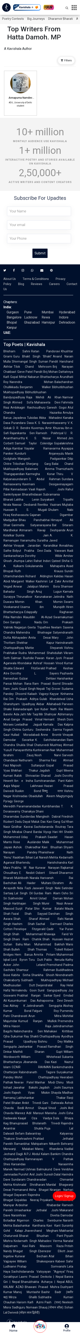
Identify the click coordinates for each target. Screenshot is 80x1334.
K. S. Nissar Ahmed (46, 438)
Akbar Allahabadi (48, 704)
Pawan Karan (44, 658)
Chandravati (19, 1016)
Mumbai (48, 312)
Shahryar (50, 714)
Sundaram (18, 1179)
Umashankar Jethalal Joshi (36, 1210)
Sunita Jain (32, 535)
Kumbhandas (51, 806)
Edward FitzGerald (29, 668)
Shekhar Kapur (35, 642)
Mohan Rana (22, 683)
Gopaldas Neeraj (26, 1200)
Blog (21, 284)
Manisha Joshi (55, 1113)
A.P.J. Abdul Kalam (36, 1154)
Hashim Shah (23, 924)
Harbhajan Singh (26, 903)
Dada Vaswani (55, 550)
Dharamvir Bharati (60, 18)
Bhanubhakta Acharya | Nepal (43, 1282)
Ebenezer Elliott (51, 1251)
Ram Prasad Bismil (46, 683)
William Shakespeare (35, 1261)
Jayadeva (19, 417)
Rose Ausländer (27, 842)
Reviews (36, 284)
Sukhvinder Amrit (23, 898)
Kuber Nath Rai (52, 709)
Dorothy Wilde (43, 556)
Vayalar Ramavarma (42, 448)
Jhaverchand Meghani (41, 1230)
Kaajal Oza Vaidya (35, 1118)
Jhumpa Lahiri (23, 561)
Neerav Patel (24, 1082)
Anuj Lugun (49, 591)
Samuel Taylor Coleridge (34, 443)
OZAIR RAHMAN (31, 1067)
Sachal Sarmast (49, 924)
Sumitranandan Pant (49, 780)
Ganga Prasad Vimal (26, 719)
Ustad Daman (51, 898)
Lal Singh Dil (23, 893)
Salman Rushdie (22, 658)
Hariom (21, 1302)
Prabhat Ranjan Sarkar (34, 995)
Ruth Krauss (39, 571)
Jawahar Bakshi (25, 1087)
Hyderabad (67, 312)
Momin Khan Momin (39, 602)
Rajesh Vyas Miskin (31, 1092)
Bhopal (12, 322)
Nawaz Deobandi (24, 504)
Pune (28, 312)
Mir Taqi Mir (35, 714)
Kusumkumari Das (22, 1000)
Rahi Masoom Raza (46, 1246)
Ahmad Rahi (51, 919)
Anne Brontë (51, 734)
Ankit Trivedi (31, 1103)
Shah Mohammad (27, 934)
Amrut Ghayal (36, 1108)
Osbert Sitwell (47, 872)
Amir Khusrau (54, 428)
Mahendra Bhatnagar (34, 632)
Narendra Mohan (31, 382)
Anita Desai (39, 637)
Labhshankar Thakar (41, 1097)
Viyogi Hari (50, 832)
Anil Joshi (35, 1174)
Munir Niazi (52, 903)
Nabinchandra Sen (28, 1031)
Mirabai (17, 832)
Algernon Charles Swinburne (39, 1220)
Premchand (54, 965)
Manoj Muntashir (26, 1292)
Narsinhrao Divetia (35, 1215)
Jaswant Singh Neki (46, 888)
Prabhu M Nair (22, 867)
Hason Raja (31, 1026)
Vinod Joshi (57, 1108)
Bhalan (16, 1103)
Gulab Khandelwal (52, 699)
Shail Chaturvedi (37, 745)
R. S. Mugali (31, 509)
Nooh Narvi (48, 755)
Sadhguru (18, 1307)
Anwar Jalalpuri (25, 586)
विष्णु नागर (52, 791)
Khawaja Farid (56, 934)
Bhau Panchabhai (34, 520)
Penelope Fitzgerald (29, 929)
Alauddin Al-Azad (37, 617)
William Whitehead (41, 1057)
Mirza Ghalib (23, 1297)
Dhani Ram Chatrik (26, 939)
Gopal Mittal (18, 377)
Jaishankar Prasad (32, 1046)
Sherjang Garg (38, 463)
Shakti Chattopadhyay (45, 1036)
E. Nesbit (27, 872)
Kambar (17, 448)
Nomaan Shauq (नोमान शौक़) (44, 1307)
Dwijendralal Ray (51, 985)
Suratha (42, 540)
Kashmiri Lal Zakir (48, 581)
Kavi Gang (53, 821)
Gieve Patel (25, 371)
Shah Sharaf (25, 919)
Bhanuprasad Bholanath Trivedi (35, 1123)
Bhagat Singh (25, 1251)
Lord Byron (19, 959)
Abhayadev (19, 637)
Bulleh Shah (23, 949)
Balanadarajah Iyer (26, 709)
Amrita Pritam (45, 954)
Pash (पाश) (53, 1302)
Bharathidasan (32, 494)
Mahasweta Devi (47, 402)
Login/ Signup (64, 1196)
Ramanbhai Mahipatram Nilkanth (37, 1143)
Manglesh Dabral (48, 816)
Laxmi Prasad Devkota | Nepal (41, 1276)
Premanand (20, 1189)
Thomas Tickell (49, 949)
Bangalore (14, 317)
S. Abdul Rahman (45, 479)
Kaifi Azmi (36, 1302)
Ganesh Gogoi (57, 407)
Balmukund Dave (48, 1169)
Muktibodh (21, 878)
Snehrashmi (24, 1138)
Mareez (20, 1113)
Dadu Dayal (22, 821)
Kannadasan (19, 489)
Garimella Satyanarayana (31, 525)
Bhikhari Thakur (24, 770)
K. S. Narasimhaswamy (51, 423)
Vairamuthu (28, 540)
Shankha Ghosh (43, 975)
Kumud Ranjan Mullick (37, 1021)
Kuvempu (37, 428)
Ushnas (31, 1169)
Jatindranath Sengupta (44, 1005)
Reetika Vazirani (49, 504)
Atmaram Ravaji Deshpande (42, 530)
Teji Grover (53, 688)
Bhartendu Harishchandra (41, 862)
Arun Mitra (44, 1016)
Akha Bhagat (39, 1189)
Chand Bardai (32, 832)
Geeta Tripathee (39, 627)
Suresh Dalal (52, 1174)
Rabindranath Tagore (37, 1072)
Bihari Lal (32, 857)
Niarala (34, 878)
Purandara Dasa (22, 423)
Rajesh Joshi (50, 489)
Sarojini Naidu (26, 622)
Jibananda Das (36, 1062)
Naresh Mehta (48, 857)
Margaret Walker (23, 581)
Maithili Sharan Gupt (38, 1051)
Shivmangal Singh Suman (30, 361)
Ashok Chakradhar (27, 847)
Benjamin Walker (35, 387)
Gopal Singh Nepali (32, 688)
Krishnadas (20, 796)
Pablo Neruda (54, 959)
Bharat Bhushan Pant (41, 1235)
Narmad (19, 1169)
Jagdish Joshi (50, 1087)
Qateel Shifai (61, 561)
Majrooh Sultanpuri (27, 765)
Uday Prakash (34, 837)
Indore (63, 317)
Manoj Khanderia (49, 1149)
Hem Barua (24, 954)
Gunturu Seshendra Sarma (42, 729)
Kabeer (60, 1261)
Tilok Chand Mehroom (33, 366)
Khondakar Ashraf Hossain (35, 663)
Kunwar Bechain (31, 1256)
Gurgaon (13, 312)
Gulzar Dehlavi (37, 678)
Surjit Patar (24, 908)
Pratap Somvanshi (41, 1266)
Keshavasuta (20, 515)
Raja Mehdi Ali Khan (43, 397)
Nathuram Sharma (34, 760)
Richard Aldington (39, 576)
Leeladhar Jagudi (28, 724)
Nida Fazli (24, 888)
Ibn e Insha (23, 780)
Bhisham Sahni (16, 351)
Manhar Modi (45, 1082)
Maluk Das (38, 821)
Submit (40, 253)
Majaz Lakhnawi (27, 786)
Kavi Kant (54, 1225)
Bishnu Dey (50, 1041)
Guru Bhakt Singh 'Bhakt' (32, 356)
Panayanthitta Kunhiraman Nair (34, 750)
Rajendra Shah (45, 1195)
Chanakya (28, 811)
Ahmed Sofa (22, 402)
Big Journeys (36, 18)
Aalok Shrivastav (27, 775)
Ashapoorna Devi (50, 1000)
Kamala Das (53, 724)
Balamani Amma (39, 469)
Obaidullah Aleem (42, 796)
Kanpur (12, 328)
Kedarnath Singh (25, 1241)
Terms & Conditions (36, 279)
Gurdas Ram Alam (47, 893)
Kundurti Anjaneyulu (39, 453)
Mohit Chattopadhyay (37, 1077)
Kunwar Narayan (47, 867)
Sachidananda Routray (50, 826)
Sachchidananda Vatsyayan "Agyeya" (38, 1271)
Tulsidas (32, 417)
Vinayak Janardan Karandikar (36, 545)
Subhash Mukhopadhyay (41, 980)
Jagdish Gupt (51, 770)
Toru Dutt (36, 959)
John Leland (28, 965)
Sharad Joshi (51, 775)
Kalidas (59, 576)
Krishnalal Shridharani (29, 1184)
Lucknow (30, 317)
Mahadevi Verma (50, 1241)
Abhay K (17, 1005)
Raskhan (19, 857)
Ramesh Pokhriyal (49, 433)
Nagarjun (20, 627)
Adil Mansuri (35, 1113)
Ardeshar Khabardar (38, 1205)
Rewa (46, 317)
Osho (64, 893)
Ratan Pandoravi (45, 351)
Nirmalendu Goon (24, 990)
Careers (54, 284)
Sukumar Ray (20, 1036)
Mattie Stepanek (44, 648)
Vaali (32, 489)
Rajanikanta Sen (22, 433)
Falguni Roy (45, 1011)
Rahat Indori (42, 561)
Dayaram (20, 1195)
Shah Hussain (52, 939)
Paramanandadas (29, 806)
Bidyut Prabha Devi (28, 550)
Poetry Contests (13, 18)
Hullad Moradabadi (25, 734)
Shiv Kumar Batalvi (49, 908)
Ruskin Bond (28, 791)
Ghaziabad (32, 322)
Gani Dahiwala (53, 1103)
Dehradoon (67, 322)
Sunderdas (27, 816)
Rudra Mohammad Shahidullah (41, 653)
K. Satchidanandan (50, 740)
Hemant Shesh (55, 719)
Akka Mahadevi (50, 417)
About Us (9, 279)
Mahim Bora (49, 586)
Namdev (16, 617)
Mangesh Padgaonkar (42, 458)
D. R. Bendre (21, 428)
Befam (20, 1133)
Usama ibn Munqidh (42, 607)
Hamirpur (48, 322)
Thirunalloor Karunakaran (34, 596)
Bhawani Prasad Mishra (42, 1287)
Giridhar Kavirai (22, 826)
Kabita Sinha (20, 975)
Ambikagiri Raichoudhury (28, 407)
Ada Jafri (20, 714)
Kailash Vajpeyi (38, 694)
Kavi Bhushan (52, 847)
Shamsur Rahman (35, 970)
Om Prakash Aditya (23, 699)
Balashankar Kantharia (29, 1225)
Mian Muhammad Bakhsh (44, 944)
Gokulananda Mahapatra (45, 566)
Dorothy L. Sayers (34, 673)
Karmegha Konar (40, 474)
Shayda (56, 1092)
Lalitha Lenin (26, 499)
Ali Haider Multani (34, 883)
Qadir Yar (55, 929)
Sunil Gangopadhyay (52, 990)
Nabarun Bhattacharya (43, 377)
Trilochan (19, 463)
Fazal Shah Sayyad (29, 913)
